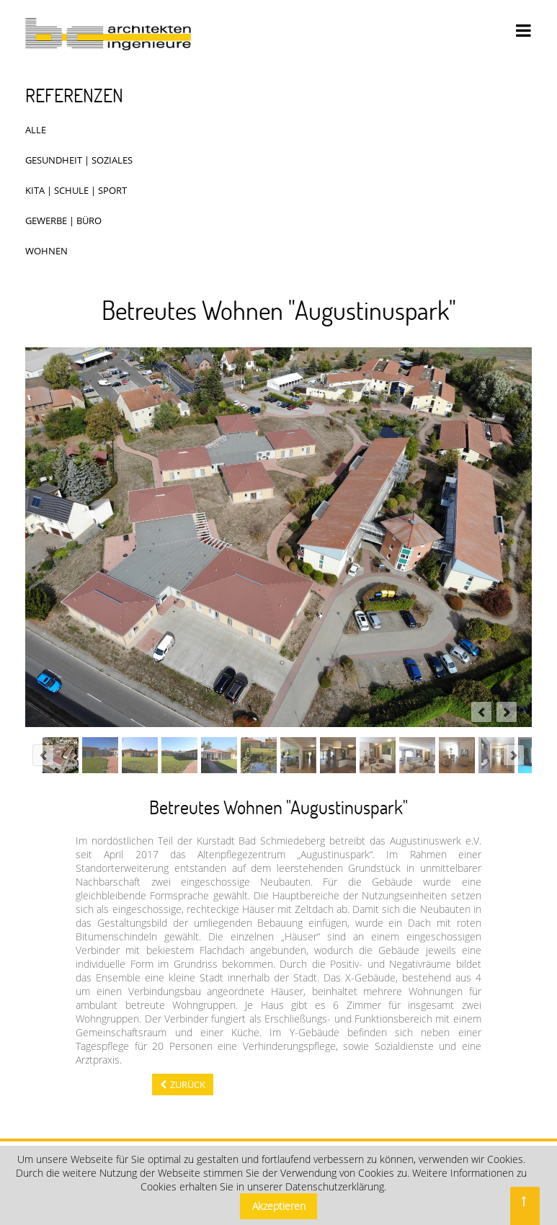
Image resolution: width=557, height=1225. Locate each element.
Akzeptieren (279, 1206)
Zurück (187, 1084)
